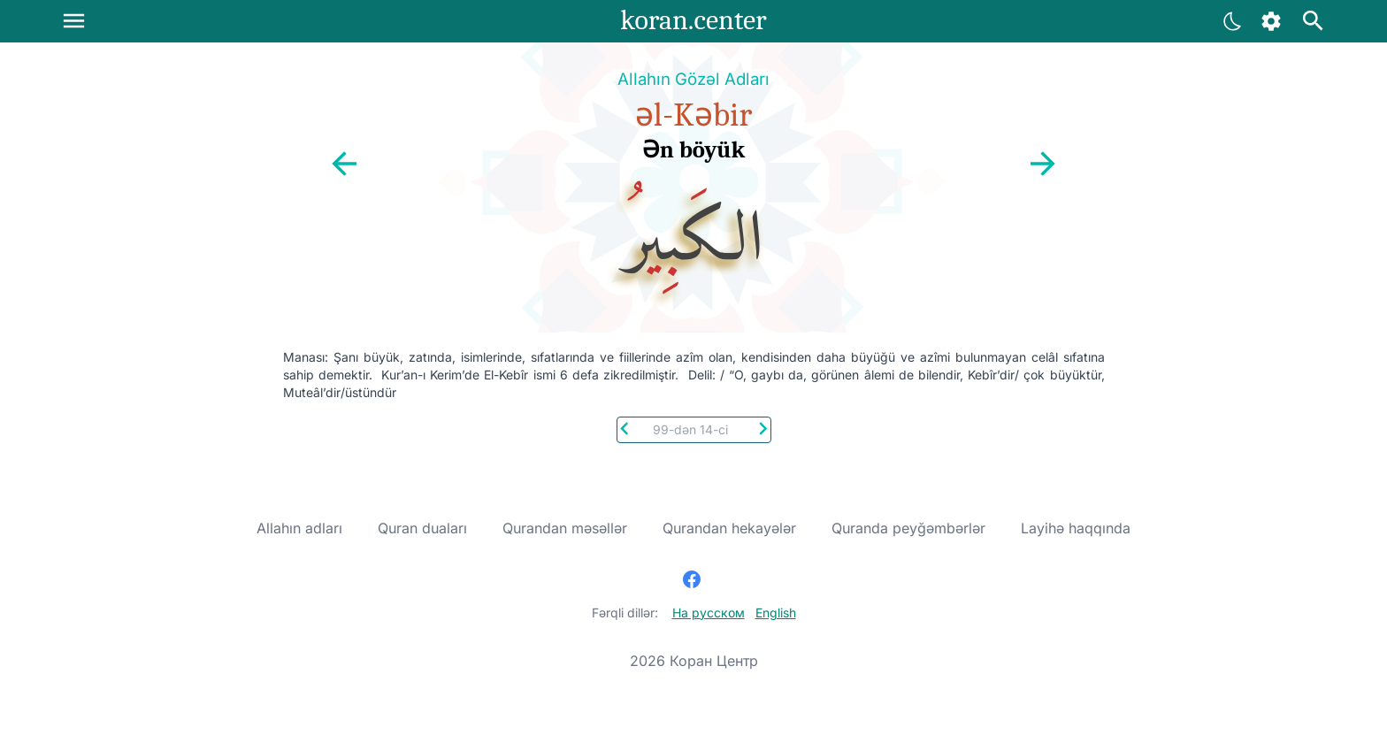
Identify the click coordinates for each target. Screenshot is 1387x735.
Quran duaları (422, 528)
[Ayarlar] (1233, 20)
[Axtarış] (1313, 20)
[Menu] (74, 20)
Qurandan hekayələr (729, 528)
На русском (708, 612)
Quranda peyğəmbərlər (908, 528)
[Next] (763, 427)
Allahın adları (299, 528)
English (775, 612)
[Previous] (625, 427)
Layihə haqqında (1075, 528)
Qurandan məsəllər (564, 528)
